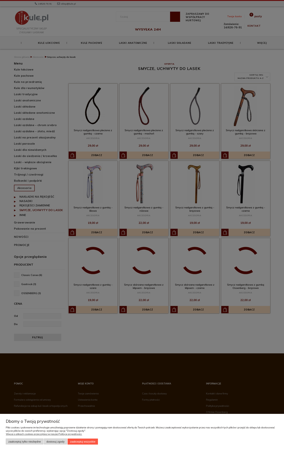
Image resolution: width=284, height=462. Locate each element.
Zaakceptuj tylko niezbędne (24, 441)
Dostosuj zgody (55, 441)
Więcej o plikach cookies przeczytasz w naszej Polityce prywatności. (44, 434)
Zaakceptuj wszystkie (82, 441)
